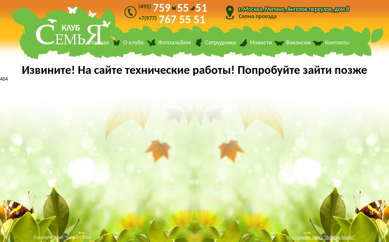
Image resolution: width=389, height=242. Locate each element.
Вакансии (298, 42)
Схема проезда (258, 16)
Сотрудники (220, 42)
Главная (99, 42)
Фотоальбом (174, 42)
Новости (261, 42)
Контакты (337, 42)
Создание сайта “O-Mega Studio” (323, 237)
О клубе (133, 42)
